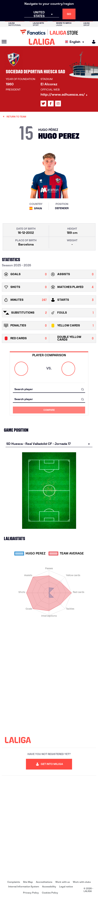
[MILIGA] (92, 42)
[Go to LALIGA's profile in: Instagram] (58, 103)
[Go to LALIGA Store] (49, 32)
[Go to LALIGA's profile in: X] (43, 103)
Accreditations (44, 882)
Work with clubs (82, 882)
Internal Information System (23, 886)
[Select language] (75, 41)
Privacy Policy (31, 892)
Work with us (62, 882)
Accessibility (49, 886)
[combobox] (49, 389)
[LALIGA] (42, 42)
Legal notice (66, 886)
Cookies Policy (50, 892)
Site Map (28, 882)
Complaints (13, 882)
